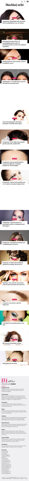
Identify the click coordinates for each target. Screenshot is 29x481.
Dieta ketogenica (8, 426)
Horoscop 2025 (5, 452)
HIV (15, 419)
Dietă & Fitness (5, 422)
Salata (17, 431)
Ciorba (9, 431)
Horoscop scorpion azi (6, 465)
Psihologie (13, 417)
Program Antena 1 (17, 399)
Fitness (5, 424)
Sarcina (3, 417)
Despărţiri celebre (5, 447)
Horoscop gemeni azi (6, 460)
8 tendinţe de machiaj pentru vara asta (13, 324)
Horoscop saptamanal (6, 473)
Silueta (3, 426)
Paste (7, 431)
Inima (9, 417)
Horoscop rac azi (5, 459)
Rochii (4, 403)
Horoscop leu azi (5, 470)
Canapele (23, 439)
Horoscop (4, 450)
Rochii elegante (8, 411)
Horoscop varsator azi (6, 467)
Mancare (3, 431)
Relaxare (15, 424)
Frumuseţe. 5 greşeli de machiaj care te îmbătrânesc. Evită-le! (14, 243)
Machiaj (14, 17)
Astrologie (4, 457)
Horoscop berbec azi (6, 472)
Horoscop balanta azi (6, 471)
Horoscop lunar (5, 458)
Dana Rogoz (18, 397)
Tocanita (7, 432)
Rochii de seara (7, 410)
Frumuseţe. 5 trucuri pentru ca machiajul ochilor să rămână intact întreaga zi (14, 224)
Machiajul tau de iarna (10, 363)
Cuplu (20, 389)
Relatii (17, 389)
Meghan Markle (5, 395)
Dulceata (3, 432)
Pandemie (20, 447)
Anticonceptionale (10, 418)
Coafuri (15, 403)
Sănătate (4, 416)
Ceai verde (12, 419)
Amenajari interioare (13, 439)
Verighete (21, 411)
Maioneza (4, 433)
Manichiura (4, 405)
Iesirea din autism (22, 445)
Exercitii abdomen (5, 425)
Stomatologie (23, 417)
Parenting (15, 440)
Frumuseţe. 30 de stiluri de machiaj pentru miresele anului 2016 (13, 143)
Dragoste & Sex (5, 387)
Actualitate (4, 444)
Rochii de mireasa (14, 410)
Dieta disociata (22, 425)
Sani (22, 403)
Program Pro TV (10, 399)
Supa (22, 431)
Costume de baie (22, 410)
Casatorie (4, 390)
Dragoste (3, 389)
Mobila (19, 439)
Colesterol (4, 418)
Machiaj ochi (18, 405)
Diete (3, 424)
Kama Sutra (10, 390)
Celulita (14, 405)
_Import (14, 319)
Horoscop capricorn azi (6, 464)
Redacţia (21, 478)
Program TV (4, 399)
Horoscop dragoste (6, 454)
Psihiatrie (23, 419)
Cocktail (11, 432)
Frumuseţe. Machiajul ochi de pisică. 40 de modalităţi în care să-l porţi (14, 22)
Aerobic (25, 424)
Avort (8, 419)
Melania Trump (23, 398)
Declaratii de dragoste (6, 391)
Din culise (4, 445)
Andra (6, 398)
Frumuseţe (4, 402)
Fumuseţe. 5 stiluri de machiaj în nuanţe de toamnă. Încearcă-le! (13, 263)
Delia (9, 398)
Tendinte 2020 (8, 413)
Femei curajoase (12, 441)
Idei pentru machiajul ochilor (12, 343)
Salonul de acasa (8, 406)
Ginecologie (18, 417)
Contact (26, 478)
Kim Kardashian (18, 395)
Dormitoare (4, 440)
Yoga (18, 424)
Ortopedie (18, 419)
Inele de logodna (15, 411)
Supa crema (15, 432)
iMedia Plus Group (13, 477)
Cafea (20, 431)
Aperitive (20, 432)
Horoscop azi (4, 453)
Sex (6, 390)
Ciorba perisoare (11, 433)
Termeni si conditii (16, 478)
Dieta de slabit (16, 425)
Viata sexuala (12, 389)
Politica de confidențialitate (7, 478)
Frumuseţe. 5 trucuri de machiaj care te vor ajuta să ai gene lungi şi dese (14, 183)
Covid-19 (16, 447)
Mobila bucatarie (5, 439)
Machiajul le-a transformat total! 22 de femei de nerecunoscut (14, 82)
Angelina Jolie (13, 397)
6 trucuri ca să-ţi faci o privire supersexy (12, 304)
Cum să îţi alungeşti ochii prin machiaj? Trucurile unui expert (12, 122)
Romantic (8, 389)
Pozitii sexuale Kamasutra (18, 390)
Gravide (6, 441)
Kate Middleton (11, 395)
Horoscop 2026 (5, 451)
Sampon (8, 405)
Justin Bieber (17, 398)
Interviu (7, 445)
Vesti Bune (11, 447)
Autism (17, 441)
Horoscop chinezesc (6, 456)
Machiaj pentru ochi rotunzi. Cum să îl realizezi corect (14, 62)
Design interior (10, 440)
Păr (2, 403)
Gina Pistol (12, 398)
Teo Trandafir (7, 397)
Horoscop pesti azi (5, 469)
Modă (3, 409)
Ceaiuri (6, 417)
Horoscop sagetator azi (6, 466)
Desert (23, 432)
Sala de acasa (15, 426)
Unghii (7, 403)
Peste (12, 431)
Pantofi (3, 411)
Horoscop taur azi (5, 463)
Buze (11, 405)
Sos (14, 431)
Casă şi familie (5, 437)
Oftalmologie (4, 419)
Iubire (22, 389)
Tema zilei (16, 445)
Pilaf (7, 433)
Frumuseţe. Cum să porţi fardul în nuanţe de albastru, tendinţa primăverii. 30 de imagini (13, 163)
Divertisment (5, 394)
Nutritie (11, 425)
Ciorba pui (17, 433)
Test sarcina (16, 418)
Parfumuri (11, 403)
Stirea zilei (11, 445)
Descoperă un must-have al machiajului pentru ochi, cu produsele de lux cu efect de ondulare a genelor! (14, 43)
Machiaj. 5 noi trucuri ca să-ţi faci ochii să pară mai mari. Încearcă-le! (14, 283)
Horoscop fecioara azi (6, 462)
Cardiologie (21, 418)
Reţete (3, 429)
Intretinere (21, 424)
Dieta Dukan (9, 424)
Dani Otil (23, 397)
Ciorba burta (22, 433)
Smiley (3, 398)
